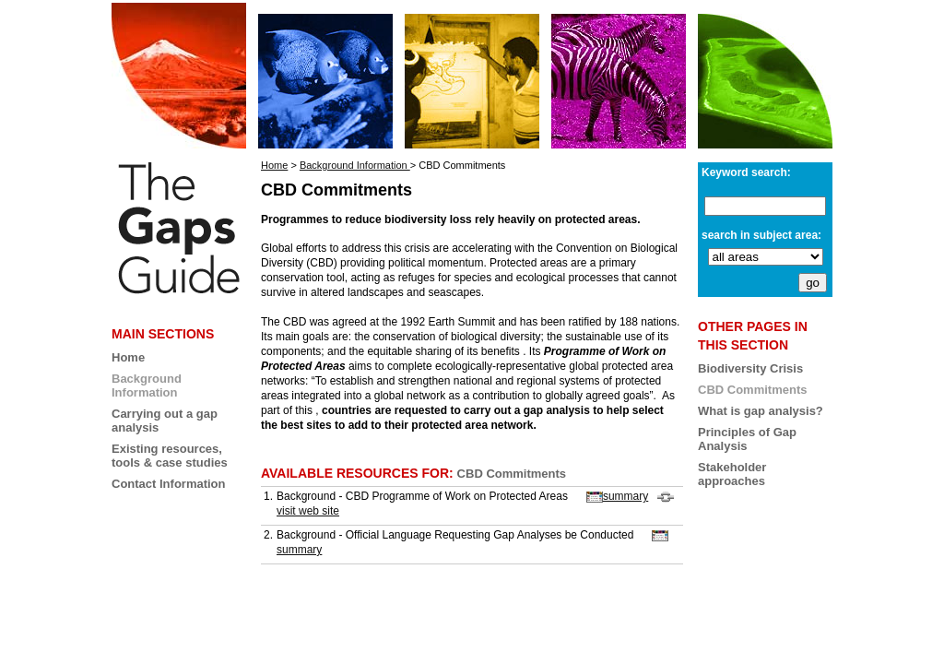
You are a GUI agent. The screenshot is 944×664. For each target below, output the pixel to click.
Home (128, 357)
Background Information (355, 165)
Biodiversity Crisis (750, 368)
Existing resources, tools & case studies (170, 455)
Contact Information (169, 484)
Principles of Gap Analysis (747, 439)
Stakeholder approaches (732, 474)
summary (617, 496)
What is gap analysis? (760, 411)
